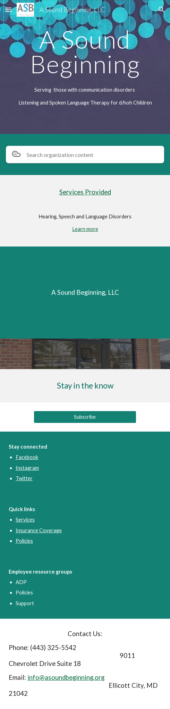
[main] (85, 51)
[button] (8, 9)
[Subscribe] (85, 417)
